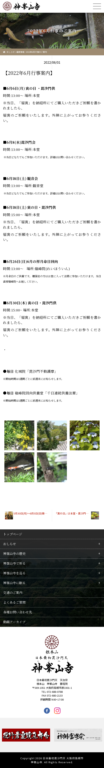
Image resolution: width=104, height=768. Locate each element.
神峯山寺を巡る (14, 573)
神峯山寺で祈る (14, 563)
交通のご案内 (12, 592)
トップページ (12, 534)
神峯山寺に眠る (14, 583)
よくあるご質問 (14, 602)
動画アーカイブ (14, 622)
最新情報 (20, 52)
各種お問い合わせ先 (17, 612)
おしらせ (11, 52)
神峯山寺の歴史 (14, 553)
